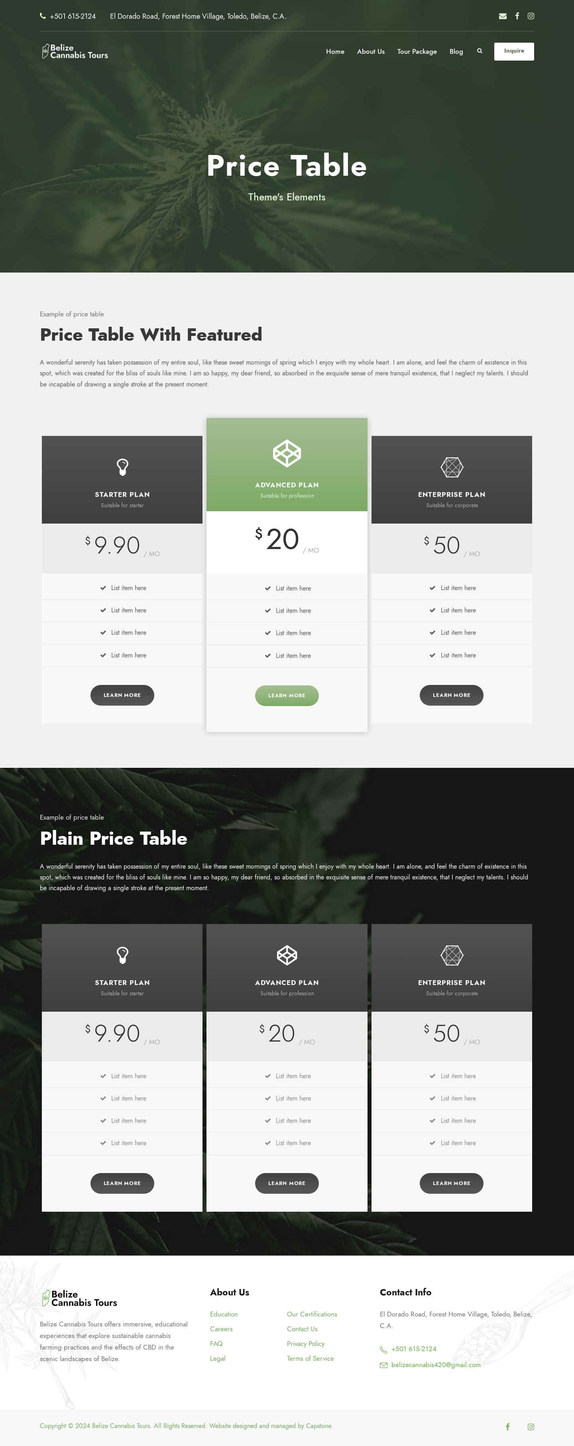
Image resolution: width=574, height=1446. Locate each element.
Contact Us (302, 1329)
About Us (371, 51)
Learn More (122, 695)
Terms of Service (310, 1358)
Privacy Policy (305, 1343)
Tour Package (417, 51)
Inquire (514, 51)
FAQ (216, 1343)
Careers (221, 1329)
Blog (456, 51)
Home (335, 51)
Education (224, 1314)
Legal (218, 1358)
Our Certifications (312, 1314)
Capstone (318, 1426)
